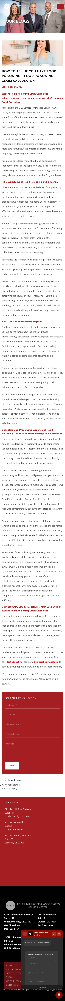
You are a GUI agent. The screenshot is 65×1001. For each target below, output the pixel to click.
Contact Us (13, 989)
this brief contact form (46, 661)
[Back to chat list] (24, 933)
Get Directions (12, 925)
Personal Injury (9, 788)
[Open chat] (59, 995)
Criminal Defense (11, 784)
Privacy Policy (42, 987)
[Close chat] (59, 933)
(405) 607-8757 (13, 661)
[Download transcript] (54, 933)
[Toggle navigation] (60, 6)
